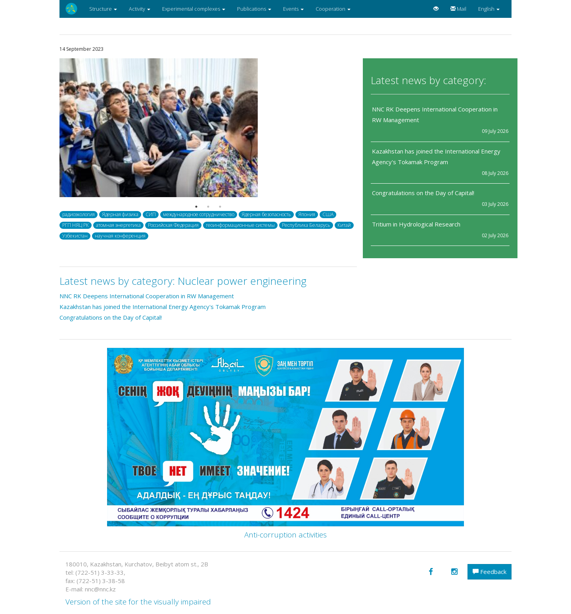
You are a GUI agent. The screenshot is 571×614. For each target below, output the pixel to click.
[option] (208, 127)
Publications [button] (254, 8)
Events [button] (293, 8)
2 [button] (208, 207)
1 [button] (196, 207)
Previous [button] (53, 128)
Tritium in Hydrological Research (416, 224)
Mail (458, 8)
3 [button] (220, 207)
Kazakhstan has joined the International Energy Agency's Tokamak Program (162, 307)
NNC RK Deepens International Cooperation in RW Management (147, 296)
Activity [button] (139, 8)
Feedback (489, 572)
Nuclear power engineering (242, 281)
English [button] (489, 8)
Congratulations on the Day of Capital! (423, 193)
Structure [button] (103, 8)
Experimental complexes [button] (193, 8)
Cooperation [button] (333, 8)
